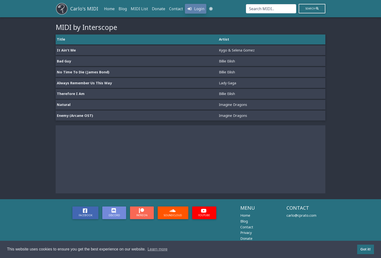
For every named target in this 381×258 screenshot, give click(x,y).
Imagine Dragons (233, 104)
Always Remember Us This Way (84, 83)
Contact (176, 8)
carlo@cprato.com (301, 215)
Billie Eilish (227, 61)
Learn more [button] (157, 249)
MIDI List (139, 8)
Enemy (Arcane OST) (75, 115)
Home (109, 8)
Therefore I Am (71, 93)
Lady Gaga (227, 83)
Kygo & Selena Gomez (237, 50)
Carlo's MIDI (84, 8)
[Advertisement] (190, 159)
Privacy (246, 232)
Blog (123, 8)
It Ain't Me (66, 50)
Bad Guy (64, 61)
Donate (158, 8)
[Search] (271, 8)
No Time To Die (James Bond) (83, 72)
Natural (63, 104)
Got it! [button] (365, 249)
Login (195, 8)
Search (312, 8)
